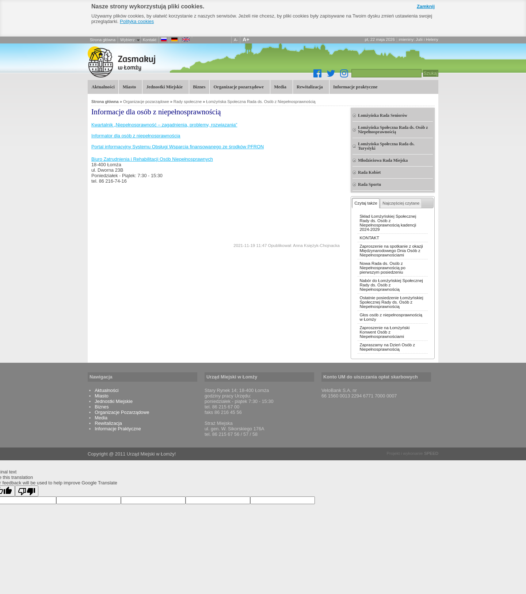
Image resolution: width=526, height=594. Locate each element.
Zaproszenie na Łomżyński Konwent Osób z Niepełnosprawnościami (384, 332)
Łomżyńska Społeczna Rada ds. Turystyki (386, 146)
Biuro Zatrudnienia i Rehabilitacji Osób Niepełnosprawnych (152, 159)
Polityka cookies (137, 21)
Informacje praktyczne (355, 86)
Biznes (199, 87)
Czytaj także (365, 203)
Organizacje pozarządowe (237, 86)
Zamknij (426, 6)
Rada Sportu (369, 184)
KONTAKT (369, 238)
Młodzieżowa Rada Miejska (383, 160)
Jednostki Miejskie (163, 86)
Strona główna (102, 40)
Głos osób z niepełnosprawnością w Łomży (390, 317)
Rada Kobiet (369, 172)
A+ (246, 39)
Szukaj (431, 73)
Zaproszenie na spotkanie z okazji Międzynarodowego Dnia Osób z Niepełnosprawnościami (391, 250)
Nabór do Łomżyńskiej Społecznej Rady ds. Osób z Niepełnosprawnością (391, 285)
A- (236, 40)
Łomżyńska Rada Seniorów (382, 115)
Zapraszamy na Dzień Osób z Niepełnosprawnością (387, 347)
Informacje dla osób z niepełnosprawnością (161, 61)
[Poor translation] (26, 491)
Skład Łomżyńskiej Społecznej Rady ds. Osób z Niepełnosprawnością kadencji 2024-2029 (387, 223)
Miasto (128, 86)
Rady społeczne (188, 101)
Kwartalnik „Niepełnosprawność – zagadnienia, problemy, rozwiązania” (164, 124)
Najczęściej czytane (400, 203)
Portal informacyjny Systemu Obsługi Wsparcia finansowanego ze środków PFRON (177, 146)
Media (279, 86)
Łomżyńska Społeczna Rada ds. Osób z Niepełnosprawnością (260, 101)
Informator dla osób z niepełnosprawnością (135, 135)
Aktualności (102, 87)
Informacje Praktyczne (118, 428)
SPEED (431, 453)
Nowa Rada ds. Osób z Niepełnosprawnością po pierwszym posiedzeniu (382, 267)
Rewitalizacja (309, 86)
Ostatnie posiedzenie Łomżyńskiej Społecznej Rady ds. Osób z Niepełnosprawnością (391, 302)
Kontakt (149, 40)
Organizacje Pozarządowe (122, 412)
